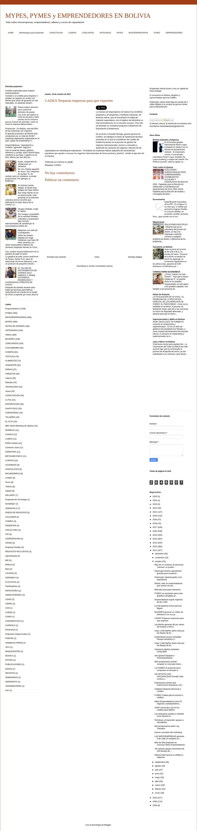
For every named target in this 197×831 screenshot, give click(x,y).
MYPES (120, 33)
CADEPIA (72, 33)
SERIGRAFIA (11, 682)
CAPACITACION (56, 33)
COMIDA (9, 521)
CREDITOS (10, 374)
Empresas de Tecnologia (16, 499)
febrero (158, 789)
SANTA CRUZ (11, 408)
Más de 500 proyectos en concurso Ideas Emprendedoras (169, 743)
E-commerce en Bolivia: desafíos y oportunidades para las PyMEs (165, 96)
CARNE (8, 612)
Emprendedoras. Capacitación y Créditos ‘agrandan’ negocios (19, 146)
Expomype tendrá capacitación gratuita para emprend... (168, 572)
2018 (155, 523)
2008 (155, 805)
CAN (7, 608)
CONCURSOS (88, 33)
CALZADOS (10, 517)
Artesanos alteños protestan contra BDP (166, 650)
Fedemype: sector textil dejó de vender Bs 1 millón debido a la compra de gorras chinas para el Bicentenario (169, 104)
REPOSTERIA (11, 590)
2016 (155, 531)
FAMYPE (9, 638)
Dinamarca (10, 629)
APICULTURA (11, 530)
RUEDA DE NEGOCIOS (16, 512)
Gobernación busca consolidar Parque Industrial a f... (167, 638)
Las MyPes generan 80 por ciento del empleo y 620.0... (169, 625)
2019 (155, 519)
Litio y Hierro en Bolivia (164, 342)
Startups (9, 382)
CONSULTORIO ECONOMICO (166, 272)
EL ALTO (9, 421)
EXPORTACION (12, 404)
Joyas (7, 391)
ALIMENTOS (11, 361)
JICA (7, 647)
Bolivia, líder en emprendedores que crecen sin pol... (168, 584)
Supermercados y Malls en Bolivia (169, 319)
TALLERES (10, 417)
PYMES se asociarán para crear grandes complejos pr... (168, 594)
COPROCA (10, 625)
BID (7, 560)
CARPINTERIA (12, 413)
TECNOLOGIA (11, 387)
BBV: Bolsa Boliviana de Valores (19, 426)
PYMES (157, 33)
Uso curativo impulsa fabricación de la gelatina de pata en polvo (22, 252)
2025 (155, 496)
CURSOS (9, 460)
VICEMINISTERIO (13, 686)
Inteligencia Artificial (14, 643)
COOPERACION (12, 538)
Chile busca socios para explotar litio (168, 344)
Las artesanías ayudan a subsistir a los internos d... (169, 715)
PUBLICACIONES (13, 664)
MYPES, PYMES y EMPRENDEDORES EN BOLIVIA (78, 15)
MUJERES (10, 339)
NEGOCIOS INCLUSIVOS (16, 551)
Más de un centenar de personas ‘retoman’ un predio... (168, 566)
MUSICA (9, 656)
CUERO (8, 439)
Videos (8, 335)
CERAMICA (10, 577)
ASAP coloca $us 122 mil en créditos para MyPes (166, 708)
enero (158, 793)
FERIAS (8, 369)
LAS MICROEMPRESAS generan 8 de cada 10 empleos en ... (169, 737)
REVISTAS (10, 673)
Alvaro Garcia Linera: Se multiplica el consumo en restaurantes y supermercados (168, 324)
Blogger (107, 825)
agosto (158, 766)
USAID (8, 599)
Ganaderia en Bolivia (162, 247)
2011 (155, 550)
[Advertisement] (96, 61)
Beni (7, 569)
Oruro (7, 482)
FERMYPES (10, 452)
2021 (155, 512)
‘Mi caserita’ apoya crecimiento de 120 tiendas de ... (169, 750)
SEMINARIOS (11, 677)
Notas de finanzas (161, 294)
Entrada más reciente (56, 257)
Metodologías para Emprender (31, 33)
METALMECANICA (13, 456)
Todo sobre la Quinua (163, 167)
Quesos (8, 669)
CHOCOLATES (12, 469)
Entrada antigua (135, 257)
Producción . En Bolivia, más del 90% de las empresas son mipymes (21, 129)
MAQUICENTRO (12, 651)
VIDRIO (8, 604)
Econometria (159, 199)
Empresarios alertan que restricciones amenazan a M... (168, 684)
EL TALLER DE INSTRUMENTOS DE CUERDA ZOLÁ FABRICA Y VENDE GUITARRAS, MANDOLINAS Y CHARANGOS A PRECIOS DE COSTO (21, 276)
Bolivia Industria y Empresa (166, 140)
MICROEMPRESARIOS (138, 33)
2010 (155, 798)
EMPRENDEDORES (174, 33)
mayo (157, 777)
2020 (155, 516)
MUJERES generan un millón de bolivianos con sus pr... (168, 613)
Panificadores (11, 586)
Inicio (97, 257)
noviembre (160, 557)
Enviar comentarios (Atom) (101, 266)
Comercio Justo (12, 447)
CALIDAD (9, 573)
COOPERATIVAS (13, 621)
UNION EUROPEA (13, 595)
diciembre (159, 553)
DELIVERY (10, 495)
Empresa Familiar (13, 547)
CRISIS (8, 543)
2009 (155, 801)
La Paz (8, 400)
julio (157, 770)
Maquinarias (158, 222)
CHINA (8, 616)
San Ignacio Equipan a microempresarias (164, 656)
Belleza (8, 564)
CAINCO (9, 434)
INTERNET (10, 504)
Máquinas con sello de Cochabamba (27, 231)
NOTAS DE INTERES (14, 326)
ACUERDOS (11, 465)
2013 (155, 543)
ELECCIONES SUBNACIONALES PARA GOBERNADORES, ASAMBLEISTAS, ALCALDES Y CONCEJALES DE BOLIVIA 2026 (170, 177)
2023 (155, 504)
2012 (155, 546)
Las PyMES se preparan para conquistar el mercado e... (167, 669)
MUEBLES (10, 430)
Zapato (8, 491)
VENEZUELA (11, 508)
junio (157, 773)
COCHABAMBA (12, 348)
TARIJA (8, 486)
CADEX (57, 165)
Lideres (8, 378)
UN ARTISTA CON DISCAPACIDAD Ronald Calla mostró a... (168, 676)
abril (157, 781)
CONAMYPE (11, 365)
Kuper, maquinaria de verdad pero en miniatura (27, 163)
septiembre (160, 762)
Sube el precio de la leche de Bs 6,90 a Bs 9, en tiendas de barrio (175, 251)
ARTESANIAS (105, 33)
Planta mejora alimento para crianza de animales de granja (28, 109)
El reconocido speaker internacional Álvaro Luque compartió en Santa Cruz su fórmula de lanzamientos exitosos (176, 147)
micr (7, 690)
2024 (155, 500)
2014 (155, 539)
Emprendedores (12, 308)
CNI (7, 534)
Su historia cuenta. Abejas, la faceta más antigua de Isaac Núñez (28, 187)
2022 (155, 508)
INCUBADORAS (12, 473)
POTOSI (9, 660)
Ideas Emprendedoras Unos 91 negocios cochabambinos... (168, 702)
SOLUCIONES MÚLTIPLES (176, 224)
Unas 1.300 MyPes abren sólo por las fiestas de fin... (169, 632)
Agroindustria (11, 556)
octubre (158, 561)
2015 (155, 535)
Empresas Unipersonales (16, 634)
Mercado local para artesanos (167, 589)
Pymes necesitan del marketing (168, 732)
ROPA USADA (11, 443)
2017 (155, 527)
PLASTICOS (10, 582)
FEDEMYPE (10, 525)
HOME (11, 33)
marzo (158, 785)
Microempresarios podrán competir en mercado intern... (168, 662)
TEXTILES (10, 356)
